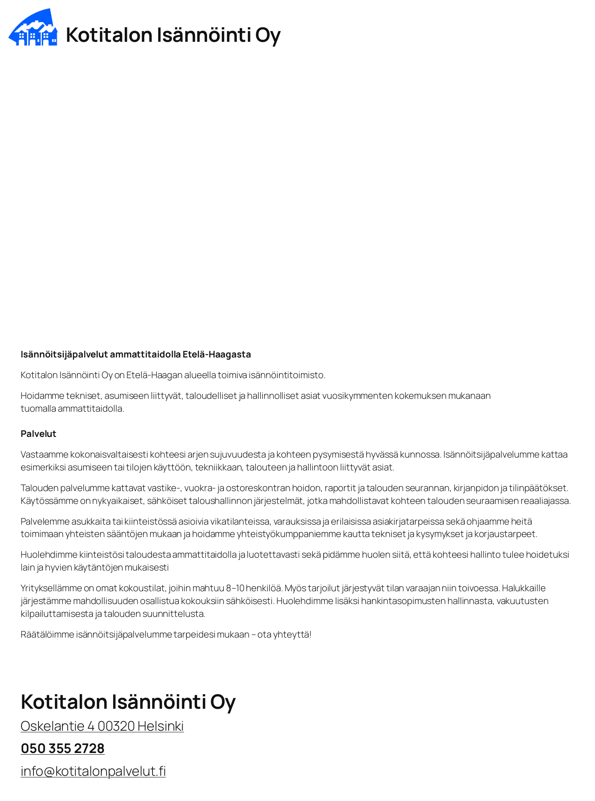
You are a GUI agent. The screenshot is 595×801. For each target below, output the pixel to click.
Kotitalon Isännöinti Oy (173, 34)
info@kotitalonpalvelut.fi (93, 771)
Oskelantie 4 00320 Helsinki (102, 726)
